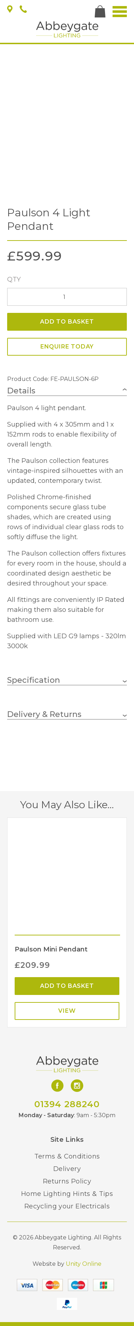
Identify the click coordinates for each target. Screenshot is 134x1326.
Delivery (67, 1169)
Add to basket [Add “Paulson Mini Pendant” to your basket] (67, 985)
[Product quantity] (67, 297)
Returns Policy (67, 1181)
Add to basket (67, 321)
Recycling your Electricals (67, 1206)
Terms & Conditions (67, 1156)
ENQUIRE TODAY (67, 346)
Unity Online (83, 1263)
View (66, 1010)
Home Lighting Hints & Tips (67, 1194)
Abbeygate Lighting (67, 29)
